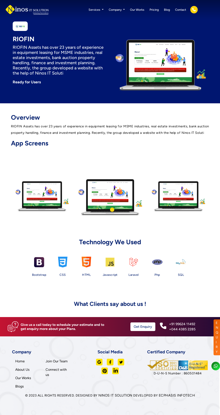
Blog (167, 10)
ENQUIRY (217, 337)
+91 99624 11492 (182, 324)
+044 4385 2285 (182, 329)
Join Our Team (57, 361)
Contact (180, 10)
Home (20, 361)
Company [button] (115, 10)
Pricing (154, 10)
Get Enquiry (143, 327)
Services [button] (95, 10)
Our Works (137, 10)
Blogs (19, 386)
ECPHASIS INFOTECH (177, 395)
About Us (22, 370)
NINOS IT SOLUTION (115, 395)
